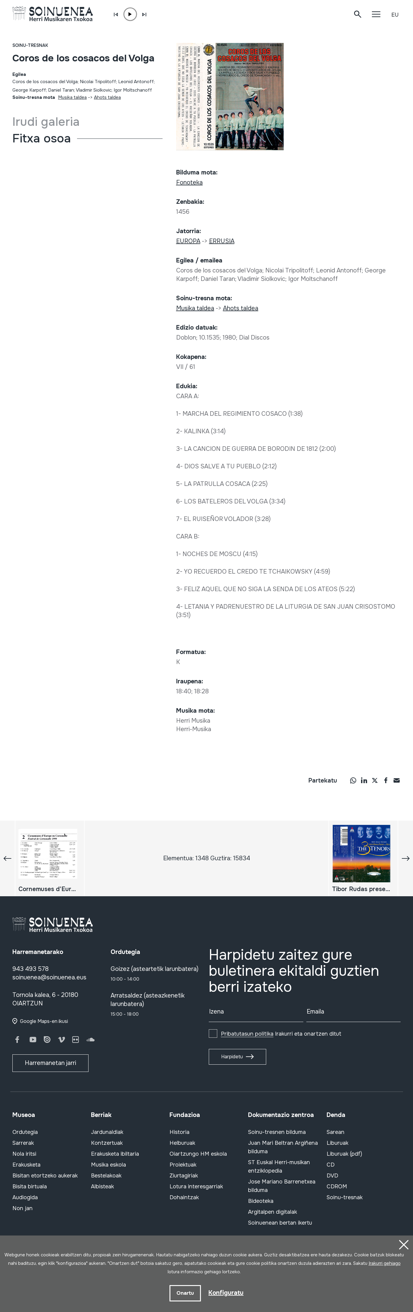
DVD (332, 1175)
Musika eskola (108, 1164)
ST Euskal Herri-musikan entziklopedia (279, 1166)
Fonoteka (189, 182)
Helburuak (182, 1143)
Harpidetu (232, 1056)
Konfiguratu (226, 1293)
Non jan (22, 1208)
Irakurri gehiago (385, 1263)
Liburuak (337, 1143)
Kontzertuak (107, 1143)
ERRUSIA (221, 241)
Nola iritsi (24, 1154)
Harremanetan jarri (50, 1063)
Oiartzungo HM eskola (198, 1154)
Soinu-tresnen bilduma (277, 1132)
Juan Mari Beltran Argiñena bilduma (283, 1147)
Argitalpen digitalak (272, 1212)
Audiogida (25, 1197)
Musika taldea (72, 97)
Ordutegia (25, 1132)
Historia (179, 1132)
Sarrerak (23, 1143)
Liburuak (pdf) (344, 1154)
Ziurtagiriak (183, 1175)
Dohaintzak (184, 1197)
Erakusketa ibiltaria (115, 1154)
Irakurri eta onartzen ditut (281, 1033)
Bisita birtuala (29, 1186)
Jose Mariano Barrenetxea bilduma (281, 1185)
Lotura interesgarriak (196, 1186)
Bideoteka (260, 1201)
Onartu (185, 1293)
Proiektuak (182, 1164)
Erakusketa (26, 1164)
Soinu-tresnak (30, 45)
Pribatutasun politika (247, 1033)
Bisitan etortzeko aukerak (45, 1175)
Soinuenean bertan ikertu (280, 1222)
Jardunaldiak (107, 1132)
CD (330, 1164)
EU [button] (394, 14)
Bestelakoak (106, 1175)
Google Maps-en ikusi (44, 1021)
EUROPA (188, 241)
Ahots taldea (107, 97)
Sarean (335, 1132)
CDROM (337, 1186)
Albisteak (102, 1186)
